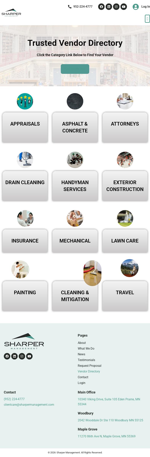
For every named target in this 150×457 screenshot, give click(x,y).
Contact (83, 377)
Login (81, 383)
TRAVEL (125, 292)
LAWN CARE (125, 241)
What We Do (86, 348)
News (81, 354)
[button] (147, 19)
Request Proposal (89, 366)
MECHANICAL (75, 241)
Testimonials (86, 360)
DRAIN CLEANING (25, 182)
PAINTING (25, 292)
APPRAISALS (25, 124)
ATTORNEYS (125, 124)
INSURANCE (25, 241)
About (82, 343)
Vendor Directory (89, 371)
